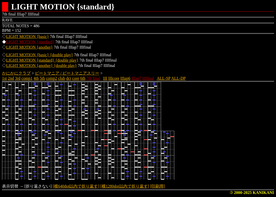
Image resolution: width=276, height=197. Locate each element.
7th (88, 78)
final (96, 78)
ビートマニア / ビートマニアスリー (67, 73)
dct (68, 78)
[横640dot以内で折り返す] (76, 186)
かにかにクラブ (16, 73)
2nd (11, 78)
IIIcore (114, 78)
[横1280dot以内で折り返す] (124, 186)
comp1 (27, 78)
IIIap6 (125, 78)
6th (82, 78)
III (105, 78)
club (61, 78)
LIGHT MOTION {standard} (30, 42)
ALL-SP (163, 78)
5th (42, 78)
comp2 (51, 78)
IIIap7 (136, 78)
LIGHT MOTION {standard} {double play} (42, 60)
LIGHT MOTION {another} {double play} (41, 65)
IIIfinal (148, 78)
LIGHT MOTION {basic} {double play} (39, 55)
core (75, 78)
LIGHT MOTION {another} (29, 47)
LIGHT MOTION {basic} (27, 36)
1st (4, 78)
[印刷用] (157, 186)
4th (36, 78)
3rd (17, 78)
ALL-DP (178, 78)
